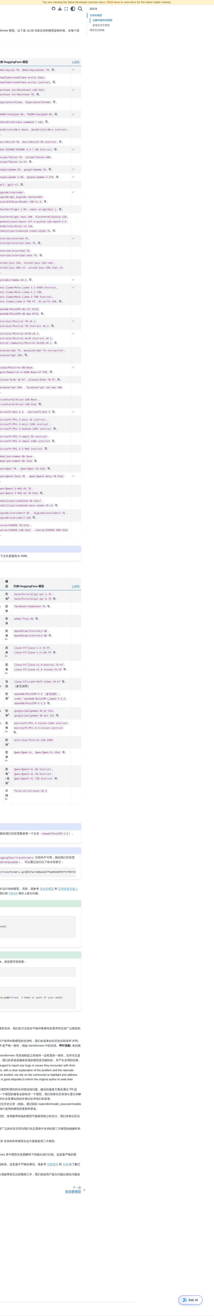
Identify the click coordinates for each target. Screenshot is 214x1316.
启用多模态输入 (13, 173)
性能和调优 (11, 201)
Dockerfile (10, 332)
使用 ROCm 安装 (14, 38)
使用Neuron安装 (14, 55)
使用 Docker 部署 (14, 104)
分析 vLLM (10, 337)
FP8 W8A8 (11, 238)
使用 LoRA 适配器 (14, 184)
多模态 (8, 326)
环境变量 (9, 120)
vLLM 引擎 (10, 310)
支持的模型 (11, 161)
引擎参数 (9, 178)
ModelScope (77, 1031)
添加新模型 (11, 167)
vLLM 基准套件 (13, 284)
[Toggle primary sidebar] (49, 9)
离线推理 (9, 304)
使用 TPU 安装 (13, 61)
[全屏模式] (146, 9)
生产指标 (9, 115)
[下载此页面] (139, 8)
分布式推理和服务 (14, 109)
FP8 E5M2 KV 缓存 (15, 243)
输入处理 (9, 321)
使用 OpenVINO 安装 (16, 44)
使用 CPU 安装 (13, 50)
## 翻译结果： (12, 263)
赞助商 (8, 358)
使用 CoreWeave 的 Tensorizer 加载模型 (22, 139)
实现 (7, 269)
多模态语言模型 (180, 25)
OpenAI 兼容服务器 (15, 98)
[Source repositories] (133, 8)
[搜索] (159, 9)
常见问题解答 (12, 147)
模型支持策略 (176, 30)
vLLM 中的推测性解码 (17, 195)
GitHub (73, 962)
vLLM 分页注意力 (14, 315)
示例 (7, 83)
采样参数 (9, 298)
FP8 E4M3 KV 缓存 (15, 249)
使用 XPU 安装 (13, 66)
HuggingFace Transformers (79, 30)
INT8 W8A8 (11, 232)
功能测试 (74, 1271)
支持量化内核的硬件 (16, 215)
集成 (7, 131)
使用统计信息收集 (14, 126)
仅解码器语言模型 (182, 20)
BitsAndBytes (12, 226)
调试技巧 (9, 78)
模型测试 (116, 1261)
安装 (7, 33)
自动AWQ (10, 221)
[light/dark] (152, 9)
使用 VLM (10, 189)
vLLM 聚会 (10, 352)
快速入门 (9, 72)
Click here (113, 2)
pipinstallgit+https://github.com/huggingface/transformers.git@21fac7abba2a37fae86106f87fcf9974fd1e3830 (106, 937)
